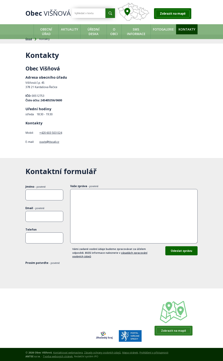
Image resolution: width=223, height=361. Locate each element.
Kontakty (186, 29)
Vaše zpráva (84, 186)
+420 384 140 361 (119, 308)
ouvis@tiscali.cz (49, 142)
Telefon (31, 229)
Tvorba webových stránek (58, 356)
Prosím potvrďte (42, 263)
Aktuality (69, 29)
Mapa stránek (130, 352)
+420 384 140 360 (119, 317)
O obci (114, 31)
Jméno (35, 187)
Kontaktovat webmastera (68, 352)
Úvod (29, 29)
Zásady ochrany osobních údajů (102, 352)
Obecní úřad (46, 31)
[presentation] (51, 274)
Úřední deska (93, 31)
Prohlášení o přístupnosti (153, 352)
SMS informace (136, 31)
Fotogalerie (163, 29)
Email (34, 208)
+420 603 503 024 (50, 133)
